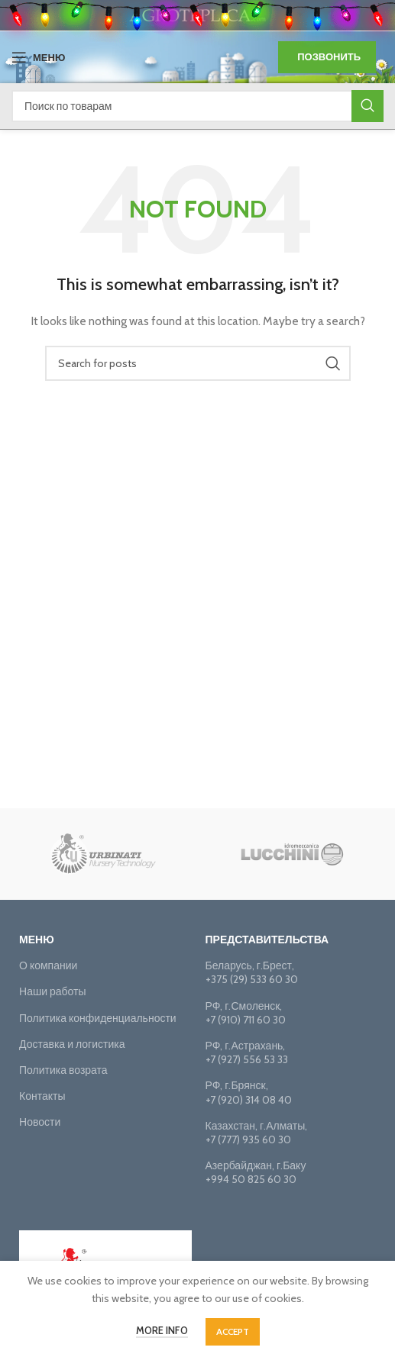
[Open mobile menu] (38, 57)
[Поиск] (197, 106)
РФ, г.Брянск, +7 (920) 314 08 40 (249, 1092)
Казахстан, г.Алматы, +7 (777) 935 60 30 (257, 1132)
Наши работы (52, 991)
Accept (232, 1331)
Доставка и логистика (72, 1044)
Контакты (42, 1096)
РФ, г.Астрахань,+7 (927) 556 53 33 (247, 1052)
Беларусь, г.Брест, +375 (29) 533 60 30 (252, 972)
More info (162, 1330)
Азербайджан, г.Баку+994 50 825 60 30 (256, 1172)
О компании (48, 965)
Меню (36, 939)
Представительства (267, 939)
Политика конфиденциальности (97, 1018)
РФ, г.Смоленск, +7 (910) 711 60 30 (246, 1013)
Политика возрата (63, 1070)
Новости (39, 1122)
